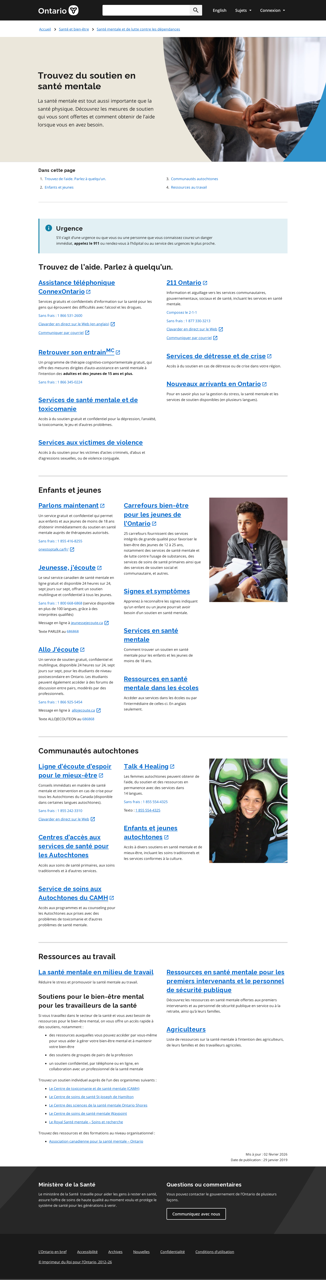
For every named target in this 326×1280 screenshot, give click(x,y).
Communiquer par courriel (64, 332)
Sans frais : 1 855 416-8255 (60, 541)
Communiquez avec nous (196, 1214)
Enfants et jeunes (59, 187)
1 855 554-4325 (147, 810)
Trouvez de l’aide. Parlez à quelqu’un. (75, 178)
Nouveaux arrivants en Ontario (217, 384)
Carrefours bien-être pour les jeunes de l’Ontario (156, 514)
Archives (115, 1251)
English (219, 10)
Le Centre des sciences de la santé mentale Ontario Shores (98, 1105)
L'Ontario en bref (52, 1251)
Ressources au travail (189, 187)
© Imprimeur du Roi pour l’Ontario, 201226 (75, 1261)
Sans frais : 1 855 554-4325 (146, 801)
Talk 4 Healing (149, 766)
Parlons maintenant (71, 505)
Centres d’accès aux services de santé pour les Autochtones (73, 846)
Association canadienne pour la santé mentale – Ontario (96, 1141)
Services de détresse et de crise (219, 356)
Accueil (45, 29)
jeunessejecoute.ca (90, 622)
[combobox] (152, 10)
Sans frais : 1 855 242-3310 (60, 810)
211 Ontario (187, 282)
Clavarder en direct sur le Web (195, 329)
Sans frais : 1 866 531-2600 (60, 315)
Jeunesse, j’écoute (70, 567)
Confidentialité (172, 1251)
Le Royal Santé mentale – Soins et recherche (86, 1121)
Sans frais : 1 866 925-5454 (60, 702)
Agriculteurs (186, 1029)
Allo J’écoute (61, 649)
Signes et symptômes (157, 591)
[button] (196, 10)
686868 (73, 631)
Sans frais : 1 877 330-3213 (188, 320)
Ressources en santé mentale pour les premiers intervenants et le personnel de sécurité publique (226, 981)
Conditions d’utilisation (214, 1251)
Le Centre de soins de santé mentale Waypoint (88, 1113)
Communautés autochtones (194, 178)
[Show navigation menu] (243, 10)
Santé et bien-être (74, 29)
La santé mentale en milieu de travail (95, 972)
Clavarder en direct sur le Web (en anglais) (76, 324)
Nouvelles (141, 1251)
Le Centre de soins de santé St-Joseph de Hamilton (91, 1096)
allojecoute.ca (86, 710)
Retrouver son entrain (79, 352)
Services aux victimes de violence (90, 442)
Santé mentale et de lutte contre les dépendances (138, 29)
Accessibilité (87, 1251)
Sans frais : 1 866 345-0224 (60, 382)
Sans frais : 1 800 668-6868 (60, 603)
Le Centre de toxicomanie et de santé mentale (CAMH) (94, 1088)
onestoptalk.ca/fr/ (56, 549)
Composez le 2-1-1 (182, 312)
